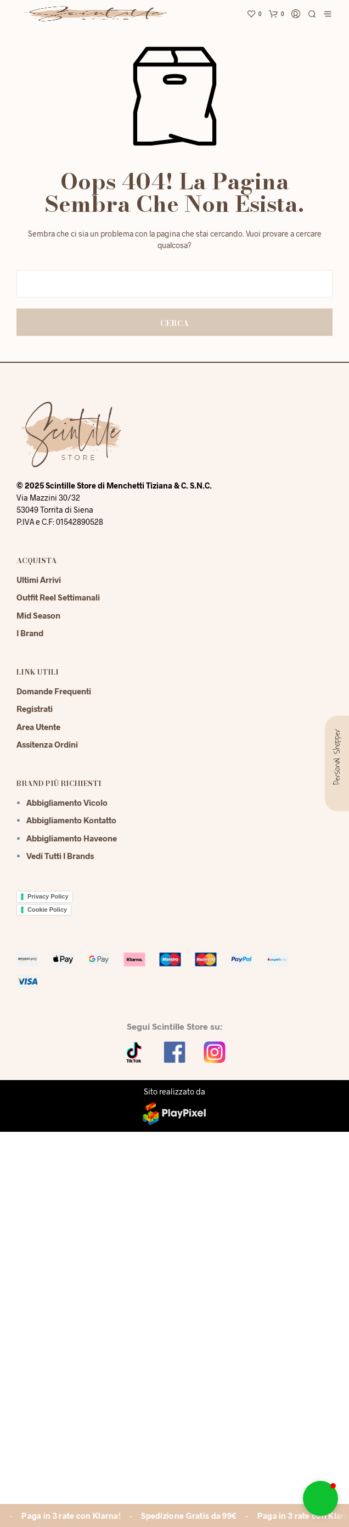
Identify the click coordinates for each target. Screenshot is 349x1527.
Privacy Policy (48, 896)
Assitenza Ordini (47, 744)
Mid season (38, 615)
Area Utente (38, 727)
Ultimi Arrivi (38, 580)
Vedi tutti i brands (60, 856)
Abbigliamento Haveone (71, 838)
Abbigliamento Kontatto (71, 820)
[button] (320, 1498)
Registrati (34, 709)
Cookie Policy (47, 909)
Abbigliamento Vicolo (67, 802)
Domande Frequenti (53, 691)
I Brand (29, 633)
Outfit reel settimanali (58, 597)
